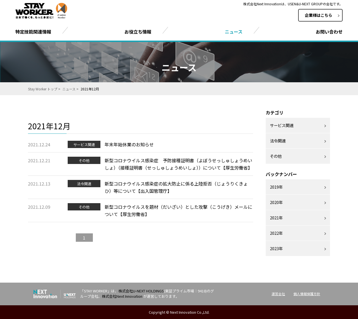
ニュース (69, 88)
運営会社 (278, 293)
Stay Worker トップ (42, 88)
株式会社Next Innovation (122, 296)
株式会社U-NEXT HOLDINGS (141, 291)
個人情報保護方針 (306, 293)
